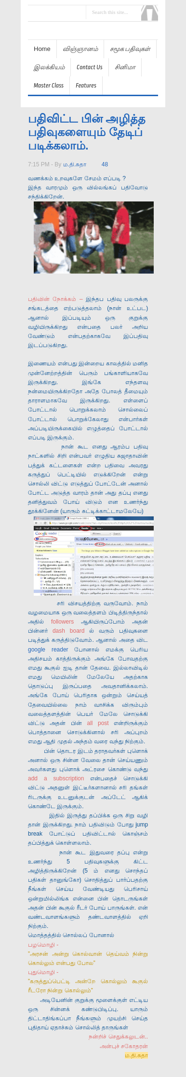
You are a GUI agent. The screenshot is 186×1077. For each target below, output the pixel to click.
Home (42, 48)
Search (149, 13)
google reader (48, 649)
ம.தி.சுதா (75, 164)
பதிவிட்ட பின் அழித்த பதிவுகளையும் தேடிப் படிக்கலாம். (87, 132)
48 (105, 164)
